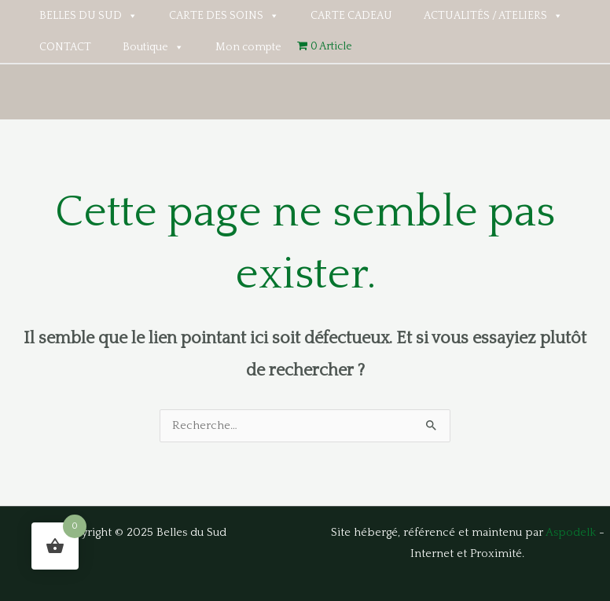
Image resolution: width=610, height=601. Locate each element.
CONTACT (65, 47)
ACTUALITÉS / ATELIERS (493, 15)
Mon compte (248, 47)
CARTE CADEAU (351, 15)
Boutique (153, 47)
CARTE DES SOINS (224, 15)
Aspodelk (571, 532)
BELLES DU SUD (88, 15)
